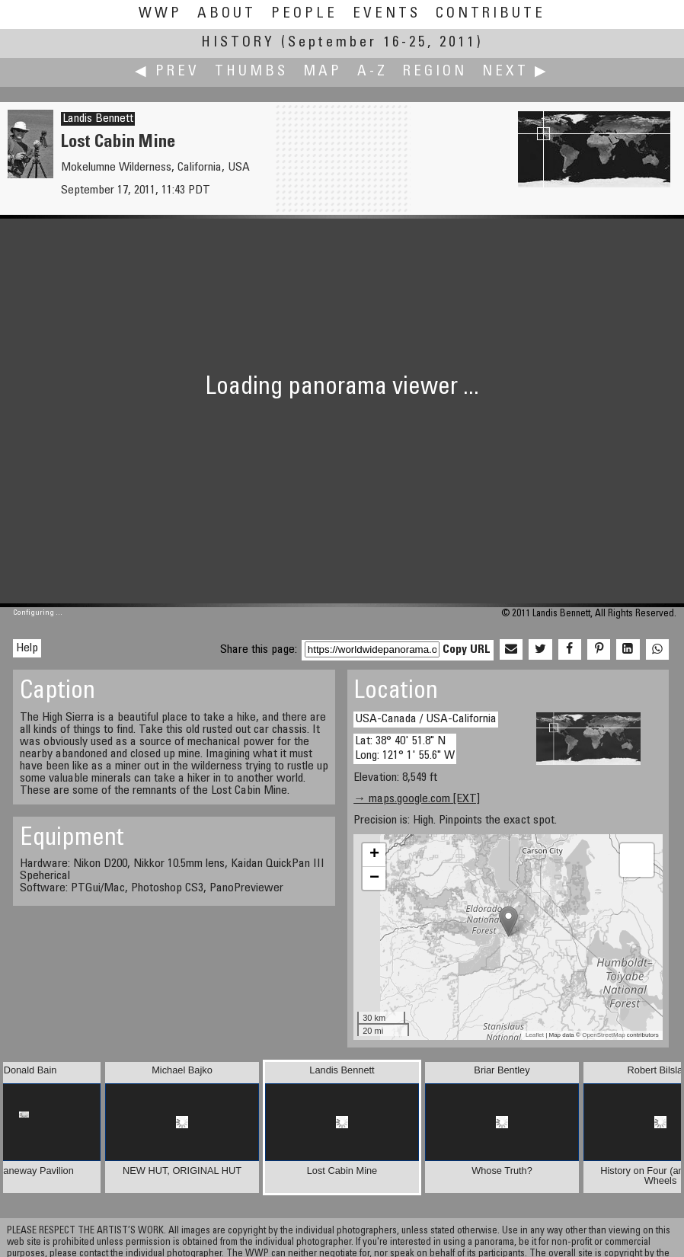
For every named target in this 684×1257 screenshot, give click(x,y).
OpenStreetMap (603, 1035)
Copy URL (467, 650)
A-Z (372, 72)
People (304, 14)
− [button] (374, 878)
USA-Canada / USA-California (426, 719)
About (226, 14)
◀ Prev (167, 72)
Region (435, 72)
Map (322, 72)
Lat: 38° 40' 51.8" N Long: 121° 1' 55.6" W (405, 748)
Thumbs (251, 72)
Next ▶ (515, 72)
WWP (160, 14)
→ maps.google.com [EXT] (416, 799)
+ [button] (374, 854)
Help (27, 648)
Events (386, 14)
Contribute (490, 14)
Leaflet (535, 1035)
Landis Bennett (97, 119)
